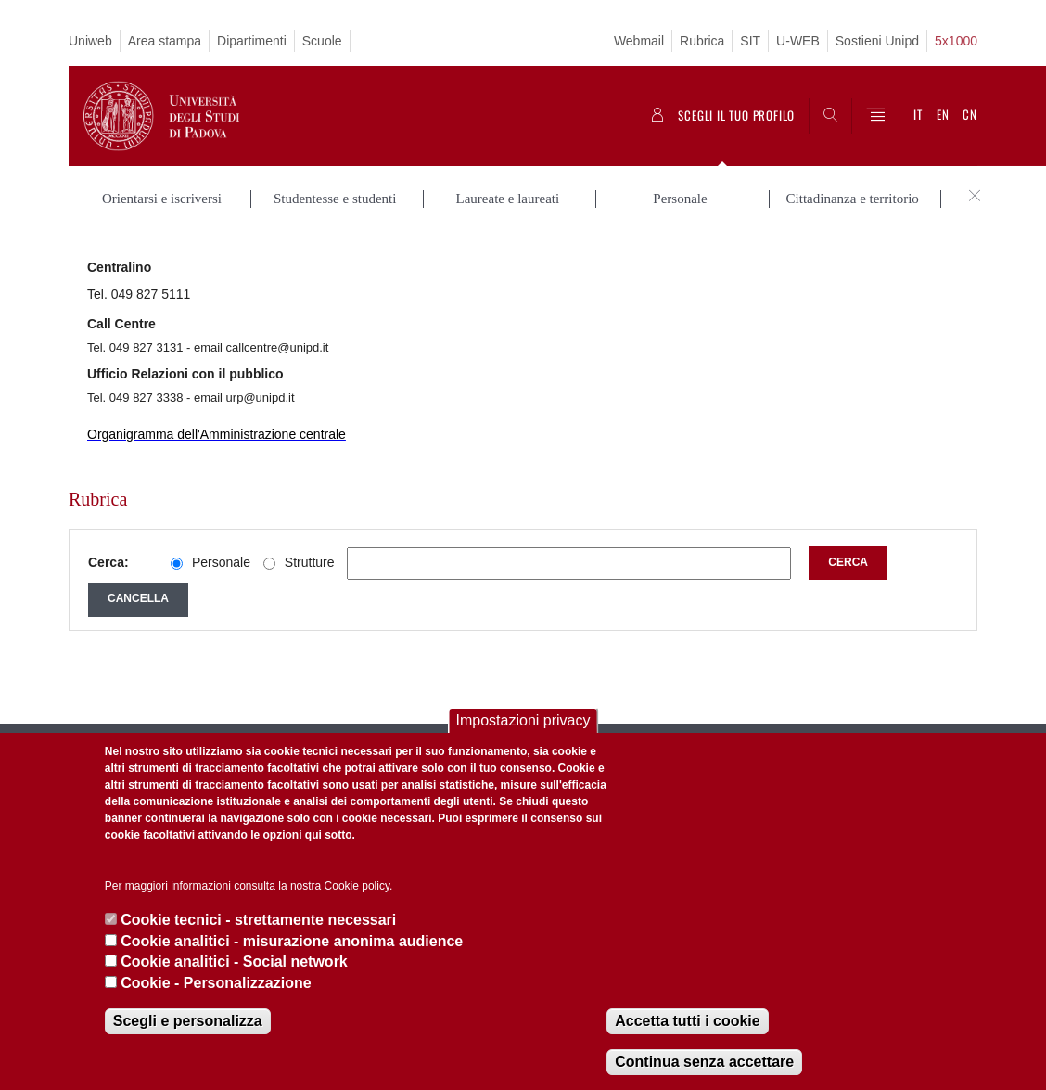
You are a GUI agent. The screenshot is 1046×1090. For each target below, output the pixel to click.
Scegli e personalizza (187, 1021)
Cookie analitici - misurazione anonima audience (292, 941)
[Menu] (875, 116)
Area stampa (164, 40)
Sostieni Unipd (877, 40)
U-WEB (798, 40)
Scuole (322, 40)
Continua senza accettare (704, 1062)
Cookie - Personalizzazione (216, 983)
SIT (750, 40)
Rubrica (702, 40)
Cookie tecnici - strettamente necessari (258, 920)
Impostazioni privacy (523, 720)
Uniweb (90, 40)
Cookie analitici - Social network (234, 961)
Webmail (639, 40)
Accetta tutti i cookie (687, 1021)
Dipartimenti (252, 40)
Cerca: (108, 562)
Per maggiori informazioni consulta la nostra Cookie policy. (249, 885)
